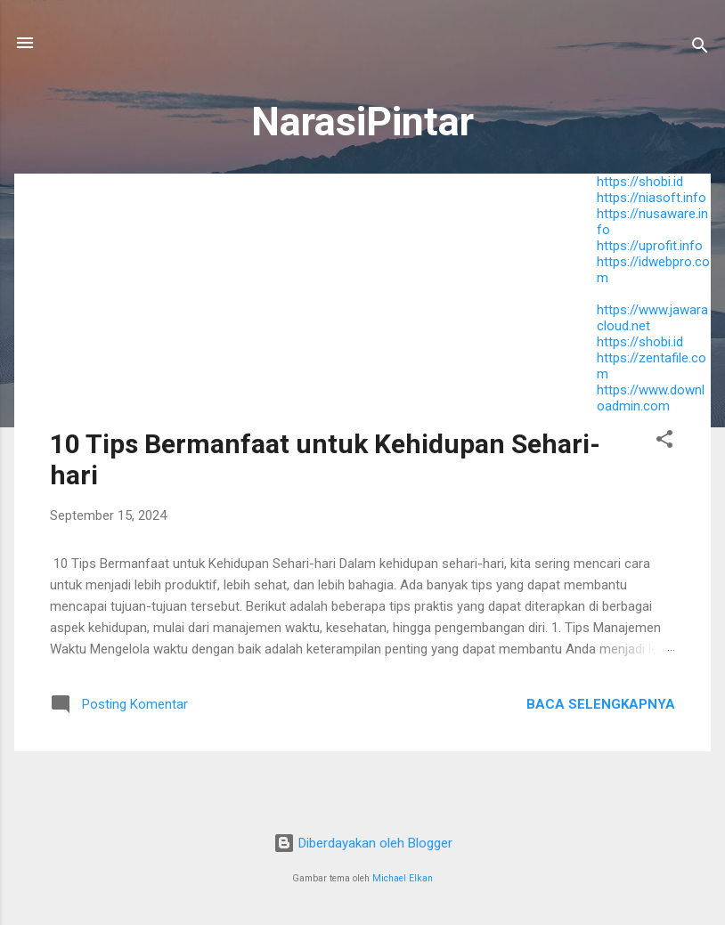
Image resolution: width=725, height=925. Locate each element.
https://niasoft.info (651, 198)
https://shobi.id (640, 182)
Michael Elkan (402, 878)
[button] (664, 442)
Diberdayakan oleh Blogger (362, 843)
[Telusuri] (700, 48)
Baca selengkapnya (600, 704)
